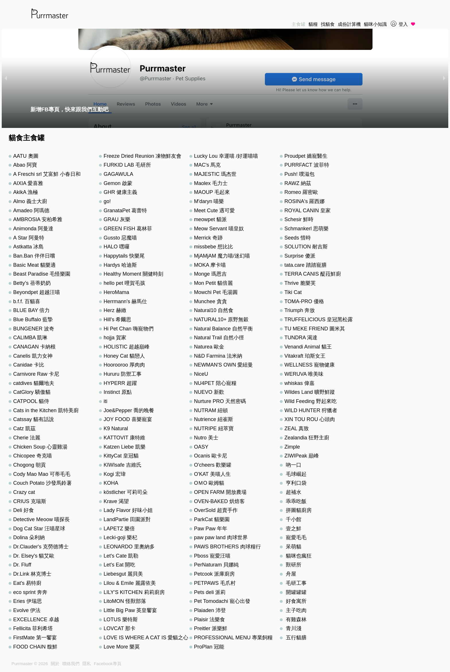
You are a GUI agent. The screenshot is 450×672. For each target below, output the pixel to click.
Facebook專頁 (107, 663)
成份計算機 (349, 24)
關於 (55, 663)
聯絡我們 (70, 663)
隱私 (86, 663)
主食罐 (298, 24)
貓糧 (313, 24)
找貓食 (328, 24)
